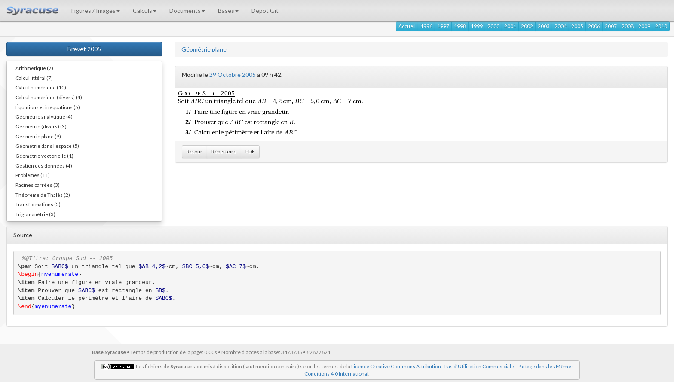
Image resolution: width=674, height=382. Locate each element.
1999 (477, 26)
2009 (644, 26)
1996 (426, 26)
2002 (527, 26)
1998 (460, 26)
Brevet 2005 (84, 48)
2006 (594, 26)
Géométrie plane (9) (38, 136)
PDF (250, 151)
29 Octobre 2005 (232, 74)
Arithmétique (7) (34, 68)
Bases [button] (228, 10)
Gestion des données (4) (43, 165)
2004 (561, 26)
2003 (544, 26)
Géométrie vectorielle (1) (44, 156)
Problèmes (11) (32, 175)
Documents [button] (187, 10)
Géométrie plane (204, 49)
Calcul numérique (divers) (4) (48, 97)
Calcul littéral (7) (34, 78)
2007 (611, 26)
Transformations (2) (38, 204)
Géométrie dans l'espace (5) (47, 146)
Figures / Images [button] (95, 10)
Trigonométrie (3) (35, 214)
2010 (661, 26)
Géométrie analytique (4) (44, 116)
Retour (194, 151)
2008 (628, 26)
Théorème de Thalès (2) (42, 195)
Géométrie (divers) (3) (41, 126)
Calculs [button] (144, 10)
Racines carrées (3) (37, 185)
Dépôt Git (265, 10)
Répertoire (223, 151)
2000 (493, 26)
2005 (577, 26)
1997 (443, 26)
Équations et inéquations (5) (47, 107)
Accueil (407, 26)
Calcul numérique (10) (40, 87)
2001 (510, 26)
